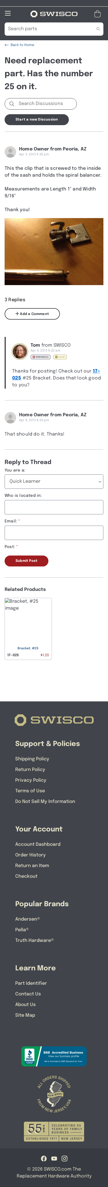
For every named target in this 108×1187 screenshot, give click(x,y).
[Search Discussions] (46, 103)
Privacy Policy (30, 780)
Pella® (22, 930)
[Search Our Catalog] (45, 29)
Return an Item (32, 865)
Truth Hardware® (34, 940)
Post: (10, 547)
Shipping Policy (32, 759)
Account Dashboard (37, 844)
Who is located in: (23, 496)
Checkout (26, 876)
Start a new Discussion (37, 119)
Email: (11, 521)
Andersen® (27, 919)
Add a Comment (32, 314)
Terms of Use (30, 791)
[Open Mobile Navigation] (8, 13)
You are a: (15, 470)
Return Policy (30, 769)
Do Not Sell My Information (45, 801)
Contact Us (28, 994)
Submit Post (26, 561)
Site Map (25, 1015)
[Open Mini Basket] (98, 14)
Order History (30, 855)
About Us (25, 1004)
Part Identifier (31, 983)
